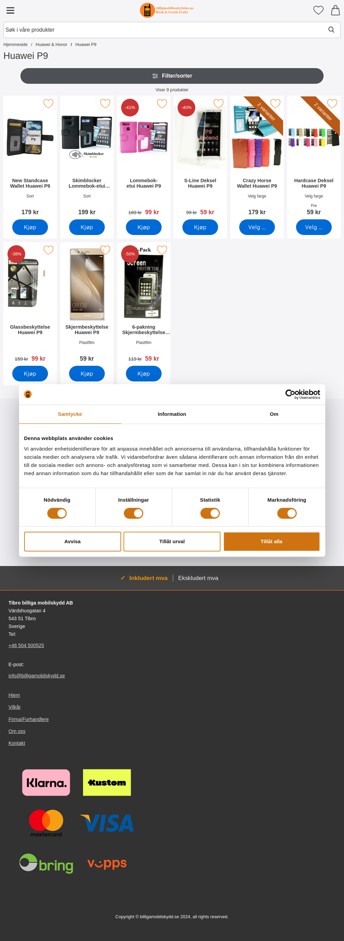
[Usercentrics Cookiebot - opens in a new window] (290, 394)
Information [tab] (172, 414)
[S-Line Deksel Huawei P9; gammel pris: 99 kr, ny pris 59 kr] (200, 157)
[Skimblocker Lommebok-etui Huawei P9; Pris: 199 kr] (87, 157)
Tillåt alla (271, 541)
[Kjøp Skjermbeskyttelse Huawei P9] (87, 373)
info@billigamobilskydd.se (37, 675)
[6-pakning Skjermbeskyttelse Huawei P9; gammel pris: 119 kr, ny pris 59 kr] (144, 304)
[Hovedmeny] (10, 10)
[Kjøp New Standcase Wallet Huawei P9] (30, 227)
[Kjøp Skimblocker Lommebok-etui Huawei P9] (87, 227)
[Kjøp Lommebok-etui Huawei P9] (144, 227)
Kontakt (17, 743)
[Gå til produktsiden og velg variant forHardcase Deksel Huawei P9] (314, 227)
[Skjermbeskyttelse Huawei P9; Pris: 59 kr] (87, 304)
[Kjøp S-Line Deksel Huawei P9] (200, 227)
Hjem (14, 695)
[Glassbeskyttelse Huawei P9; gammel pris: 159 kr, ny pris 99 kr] (30, 304)
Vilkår (15, 707)
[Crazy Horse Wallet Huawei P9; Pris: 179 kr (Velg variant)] (257, 157)
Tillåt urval (172, 541)
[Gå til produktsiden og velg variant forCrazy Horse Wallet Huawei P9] (257, 227)
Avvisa (72, 541)
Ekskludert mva (198, 578)
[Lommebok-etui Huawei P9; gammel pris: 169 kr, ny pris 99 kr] (144, 157)
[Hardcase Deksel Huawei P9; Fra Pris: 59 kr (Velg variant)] (314, 157)
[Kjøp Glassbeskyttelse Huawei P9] (30, 373)
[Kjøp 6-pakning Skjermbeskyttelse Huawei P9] (144, 373)
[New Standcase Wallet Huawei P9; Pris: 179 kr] (30, 157)
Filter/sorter (172, 76)
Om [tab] (274, 414)
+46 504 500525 (26, 645)
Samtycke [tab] (70, 414)
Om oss (17, 731)
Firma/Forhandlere (29, 719)
